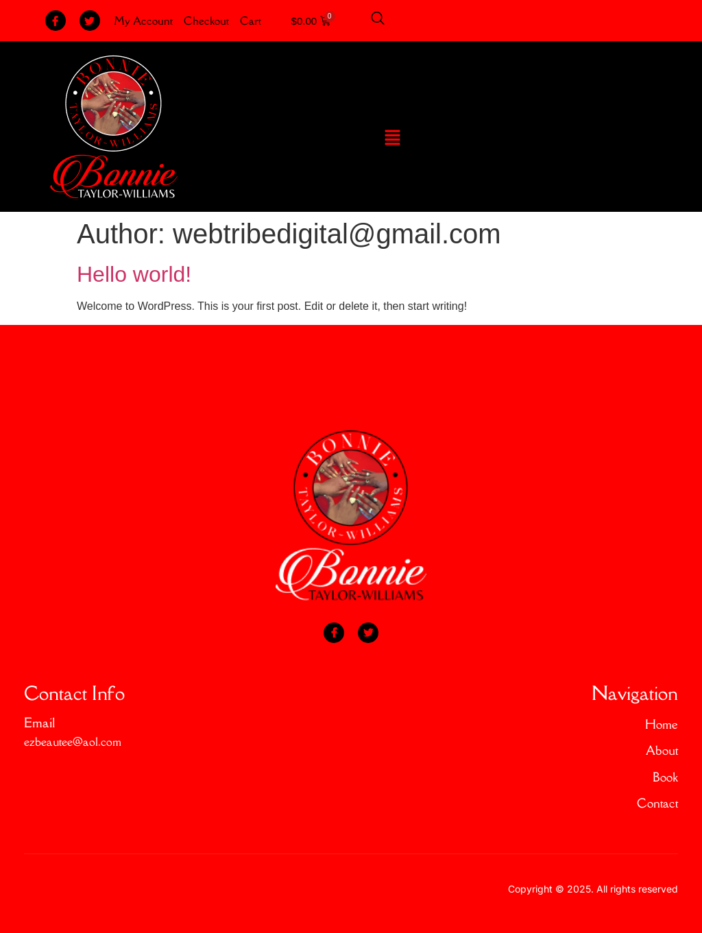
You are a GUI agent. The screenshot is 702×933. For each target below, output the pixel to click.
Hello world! (134, 274)
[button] (393, 138)
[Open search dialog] (377, 20)
